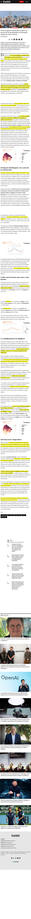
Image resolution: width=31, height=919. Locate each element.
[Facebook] (11, 858)
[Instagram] (15, 858)
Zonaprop (4, 517)
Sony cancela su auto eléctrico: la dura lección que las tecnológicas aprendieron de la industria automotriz (15, 720)
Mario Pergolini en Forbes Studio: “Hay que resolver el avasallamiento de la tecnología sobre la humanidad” (18, 558)
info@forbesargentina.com (8, 842)
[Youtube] (17, 858)
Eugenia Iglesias (4, 36)
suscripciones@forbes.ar (10, 846)
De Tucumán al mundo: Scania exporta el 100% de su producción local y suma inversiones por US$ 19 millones (15, 747)
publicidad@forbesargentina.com (9, 840)
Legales (7, 853)
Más (17, 540)
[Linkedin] (19, 858)
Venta (24, 515)
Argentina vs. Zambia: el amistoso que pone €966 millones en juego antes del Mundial (14, 827)
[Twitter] (13, 858)
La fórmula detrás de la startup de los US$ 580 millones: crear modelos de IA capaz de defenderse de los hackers (15, 667)
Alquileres (4, 515)
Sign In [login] (27, 1)
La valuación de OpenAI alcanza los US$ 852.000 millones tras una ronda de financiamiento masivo (14, 694)
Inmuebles (10, 515)
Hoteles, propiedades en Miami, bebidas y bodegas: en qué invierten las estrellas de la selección (15, 801)
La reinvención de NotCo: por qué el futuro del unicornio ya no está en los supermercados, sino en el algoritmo (17, 567)
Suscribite (21, 1)
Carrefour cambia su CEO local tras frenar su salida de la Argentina (15, 639)
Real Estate (17, 515)
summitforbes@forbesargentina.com (10, 844)
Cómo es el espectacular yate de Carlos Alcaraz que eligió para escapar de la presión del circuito (18, 576)
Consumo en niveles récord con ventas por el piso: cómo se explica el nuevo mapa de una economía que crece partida (17, 548)
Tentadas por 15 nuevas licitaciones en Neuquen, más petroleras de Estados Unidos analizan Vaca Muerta (15, 774)
